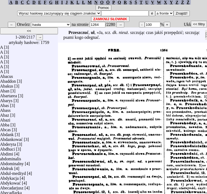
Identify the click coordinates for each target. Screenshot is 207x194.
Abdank (7, 133)
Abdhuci (7, 148)
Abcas (5, 128)
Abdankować (11, 138)
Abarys (6, 99)
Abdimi (6, 152)
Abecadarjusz (11, 186)
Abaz (4, 114)
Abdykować (10, 181)
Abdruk (6, 167)
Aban (4, 89)
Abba (4, 123)
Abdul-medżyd (13, 172)
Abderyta (8, 143)
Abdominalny (12, 162)
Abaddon (8, 80)
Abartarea (8, 94)
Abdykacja (9, 177)
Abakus (6, 84)
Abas (4, 104)
